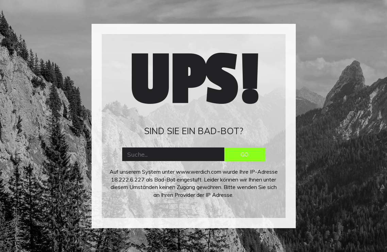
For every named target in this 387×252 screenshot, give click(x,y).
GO (244, 154)
